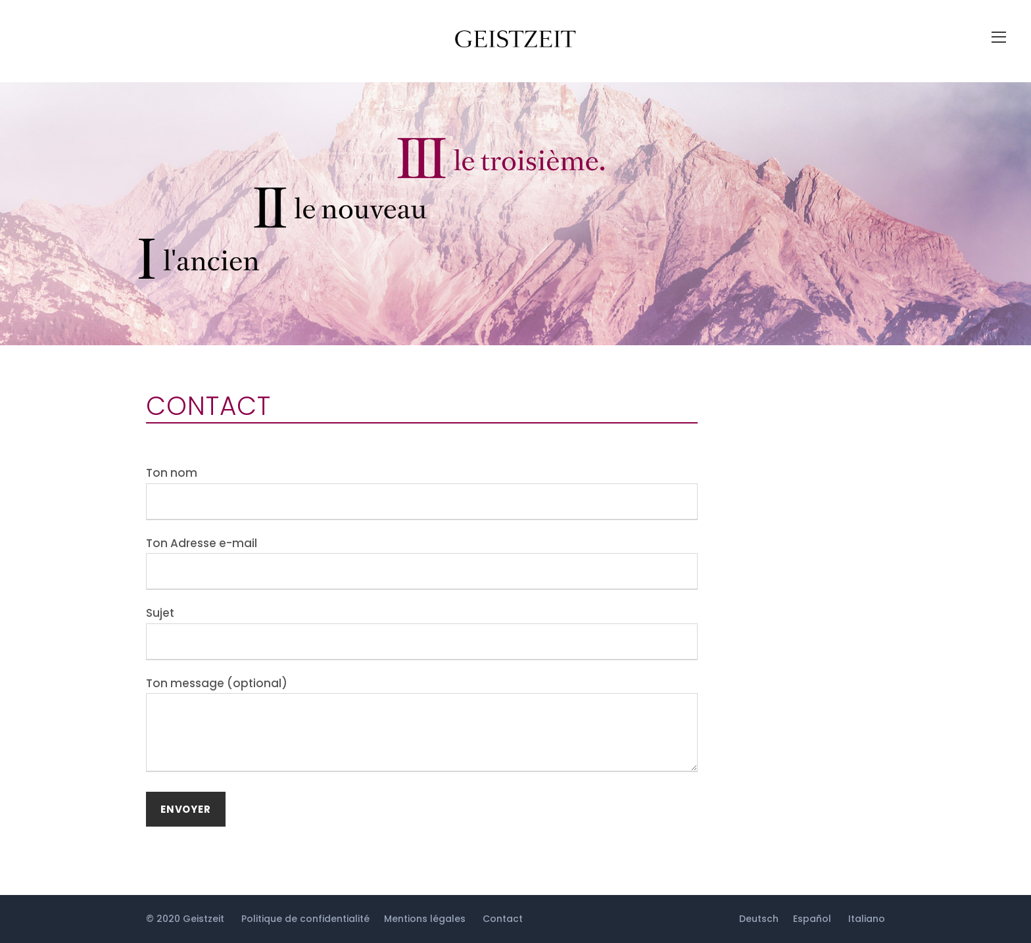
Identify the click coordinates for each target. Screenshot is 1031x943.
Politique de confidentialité (305, 918)
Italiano (866, 918)
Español (812, 918)
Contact (503, 918)
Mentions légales (425, 918)
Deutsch (759, 918)
